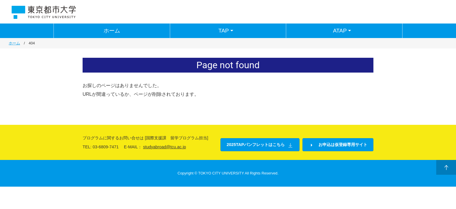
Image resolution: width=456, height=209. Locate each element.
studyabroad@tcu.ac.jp (164, 147)
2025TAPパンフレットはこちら (260, 145)
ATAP (342, 31)
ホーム (112, 31)
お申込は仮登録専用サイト (338, 145)
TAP (226, 31)
